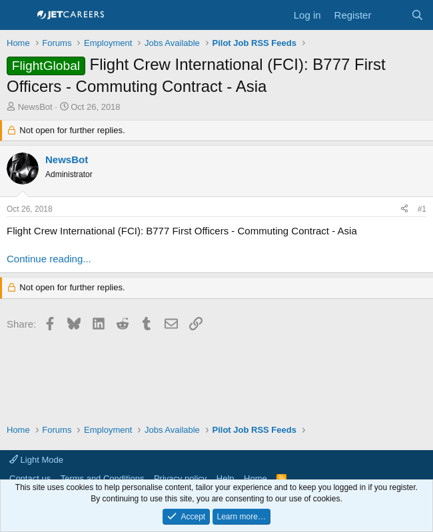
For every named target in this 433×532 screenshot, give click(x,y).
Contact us (30, 478)
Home (255, 478)
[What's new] (391, 15)
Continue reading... (49, 258)
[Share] (404, 209)
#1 (422, 209)
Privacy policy (180, 478)
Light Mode (36, 460)
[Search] (417, 15)
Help (225, 478)
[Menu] (18, 15)
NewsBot (35, 107)
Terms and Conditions (103, 478)
